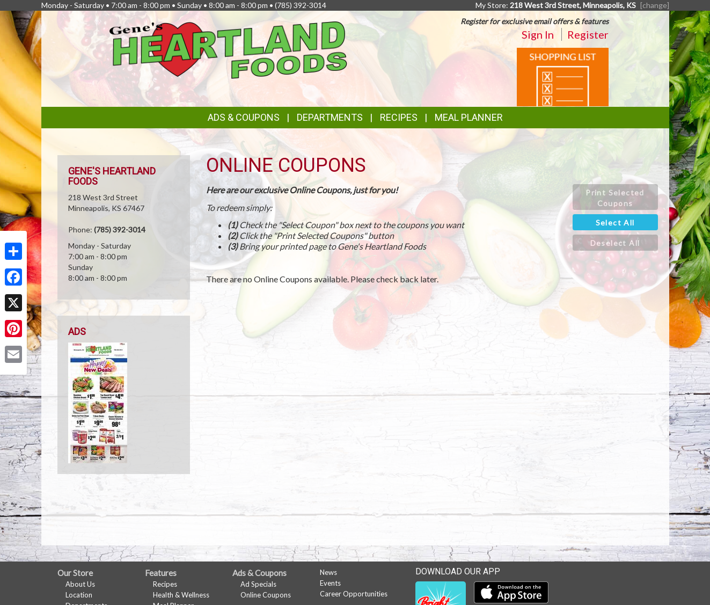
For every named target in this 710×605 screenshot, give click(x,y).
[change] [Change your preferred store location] (654, 5)
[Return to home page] (228, 49)
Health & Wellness (181, 595)
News (328, 572)
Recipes (399, 117)
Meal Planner (469, 117)
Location (78, 595)
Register (588, 34)
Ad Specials (258, 584)
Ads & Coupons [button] (244, 117)
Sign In (538, 34)
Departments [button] (330, 117)
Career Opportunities (353, 593)
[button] (615, 197)
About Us (80, 584)
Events (330, 583)
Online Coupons (265, 595)
